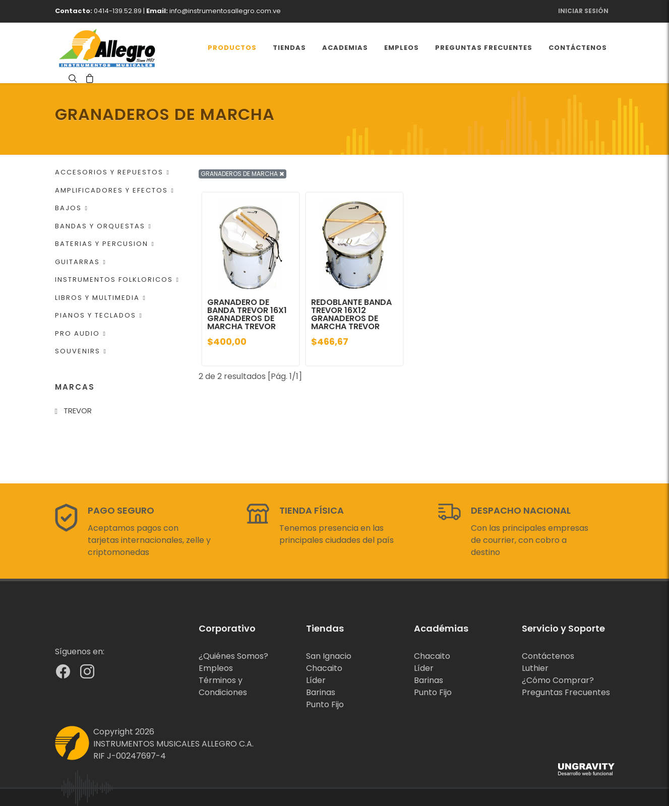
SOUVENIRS (81, 351)
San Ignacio (328, 656)
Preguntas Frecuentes (566, 692)
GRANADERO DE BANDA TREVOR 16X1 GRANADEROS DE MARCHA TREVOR (247, 314)
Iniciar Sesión (583, 11)
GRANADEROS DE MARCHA (242, 173)
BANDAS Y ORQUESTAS (103, 226)
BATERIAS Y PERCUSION (105, 244)
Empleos (216, 668)
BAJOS (71, 208)
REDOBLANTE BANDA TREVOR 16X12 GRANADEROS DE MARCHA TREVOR (351, 314)
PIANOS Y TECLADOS (99, 315)
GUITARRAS (80, 262)
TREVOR (78, 410)
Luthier (535, 668)
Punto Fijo (325, 704)
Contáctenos (548, 656)
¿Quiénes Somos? (233, 656)
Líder (316, 680)
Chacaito (324, 668)
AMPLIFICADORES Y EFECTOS (114, 190)
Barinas (320, 692)
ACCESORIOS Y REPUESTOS (112, 172)
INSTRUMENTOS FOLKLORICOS (117, 279)
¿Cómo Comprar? (558, 680)
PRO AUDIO (80, 333)
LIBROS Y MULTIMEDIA (100, 297)
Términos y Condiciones (223, 686)
